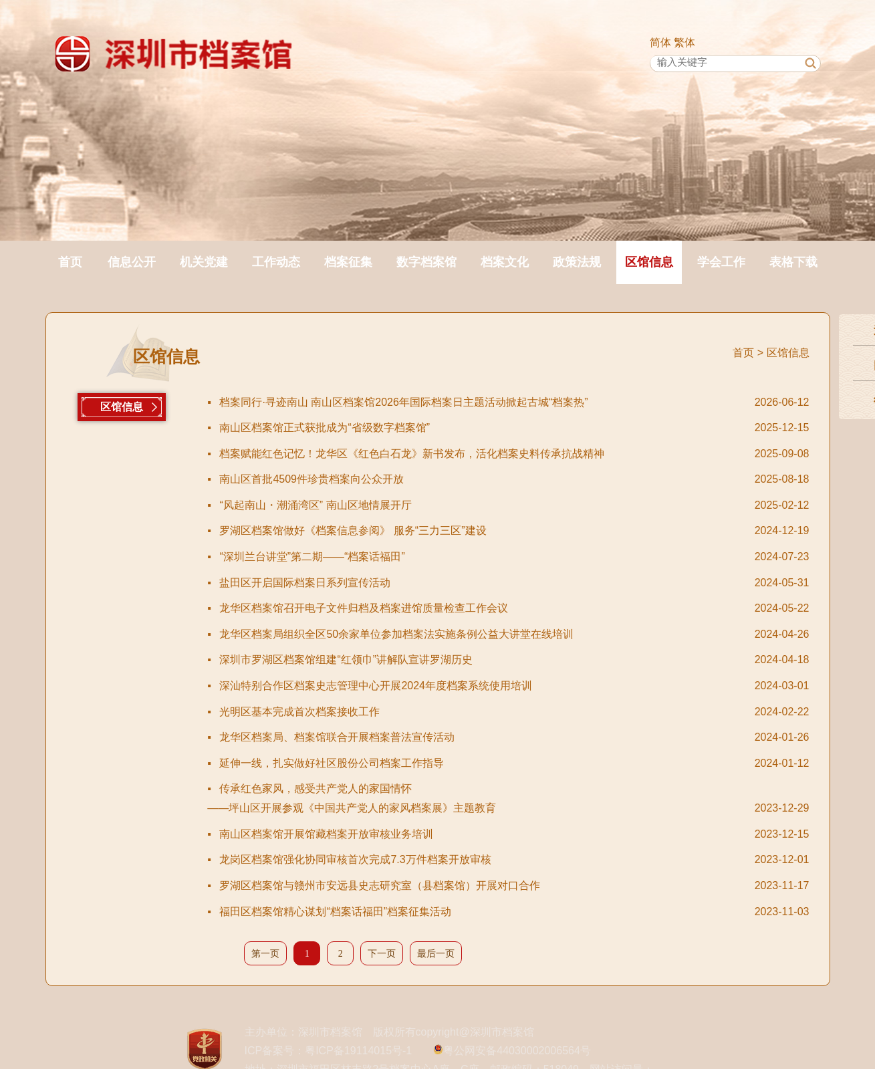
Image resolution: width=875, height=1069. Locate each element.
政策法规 (577, 262)
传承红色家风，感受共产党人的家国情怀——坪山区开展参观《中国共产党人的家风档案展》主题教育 (478, 800)
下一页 (382, 954)
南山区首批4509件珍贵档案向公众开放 (483, 479)
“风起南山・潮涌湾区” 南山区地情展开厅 (483, 505)
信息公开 (132, 262)
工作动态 (276, 262)
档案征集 (348, 262)
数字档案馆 (426, 262)
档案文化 (505, 262)
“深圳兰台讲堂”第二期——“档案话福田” (483, 557)
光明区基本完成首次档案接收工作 (483, 712)
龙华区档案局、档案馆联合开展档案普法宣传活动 (483, 737)
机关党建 (204, 262)
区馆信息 (649, 262)
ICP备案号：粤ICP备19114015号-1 (328, 1050)
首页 (70, 262)
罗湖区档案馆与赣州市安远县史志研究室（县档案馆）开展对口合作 (483, 886)
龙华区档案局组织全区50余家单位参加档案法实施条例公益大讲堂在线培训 (483, 634)
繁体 (684, 42)
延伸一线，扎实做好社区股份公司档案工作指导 (483, 764)
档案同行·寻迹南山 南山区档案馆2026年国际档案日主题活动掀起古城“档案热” (483, 402)
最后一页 (436, 954)
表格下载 (793, 262)
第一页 (265, 954)
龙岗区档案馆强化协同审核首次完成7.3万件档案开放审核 (483, 860)
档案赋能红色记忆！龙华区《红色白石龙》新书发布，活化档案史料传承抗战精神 (483, 454)
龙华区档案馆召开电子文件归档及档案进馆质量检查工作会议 (483, 608)
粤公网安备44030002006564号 (517, 1050)
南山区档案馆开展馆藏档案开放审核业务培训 (483, 834)
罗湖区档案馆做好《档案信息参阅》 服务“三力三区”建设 (483, 531)
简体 (660, 42)
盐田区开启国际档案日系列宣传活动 (483, 583)
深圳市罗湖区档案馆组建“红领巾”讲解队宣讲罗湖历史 (483, 660)
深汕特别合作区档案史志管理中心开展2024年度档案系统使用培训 (483, 686)
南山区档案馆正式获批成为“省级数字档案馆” (483, 428)
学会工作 (721, 262)
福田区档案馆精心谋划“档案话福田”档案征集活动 (483, 912)
